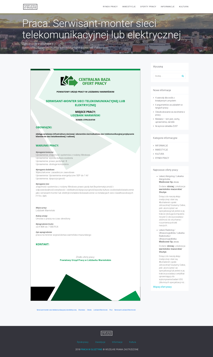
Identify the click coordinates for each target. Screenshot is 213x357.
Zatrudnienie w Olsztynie (36, 43)
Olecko (89, 310)
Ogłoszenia (29, 47)
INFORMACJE (168, 7)
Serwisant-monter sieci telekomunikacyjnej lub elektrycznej (57, 310)
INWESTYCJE (129, 7)
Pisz (111, 310)
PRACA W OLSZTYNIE (91, 349)
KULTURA (184, 7)
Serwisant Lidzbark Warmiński (125, 310)
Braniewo (82, 310)
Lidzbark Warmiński (100, 310)
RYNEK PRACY (110, 7)
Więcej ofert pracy (162, 286)
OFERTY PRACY (148, 7)
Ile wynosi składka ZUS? (166, 126)
